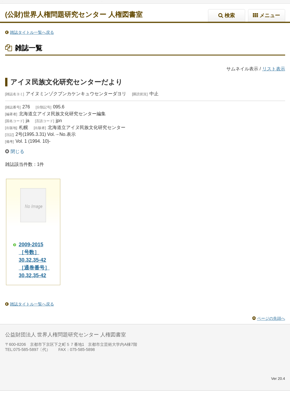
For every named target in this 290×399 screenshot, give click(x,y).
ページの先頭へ (271, 326)
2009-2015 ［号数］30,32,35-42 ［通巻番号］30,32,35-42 (34, 268)
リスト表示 (273, 77)
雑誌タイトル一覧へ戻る (32, 40)
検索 (230, 24)
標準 (30, 6)
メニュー (269, 24)
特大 (52, 6)
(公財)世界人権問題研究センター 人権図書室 (74, 23)
